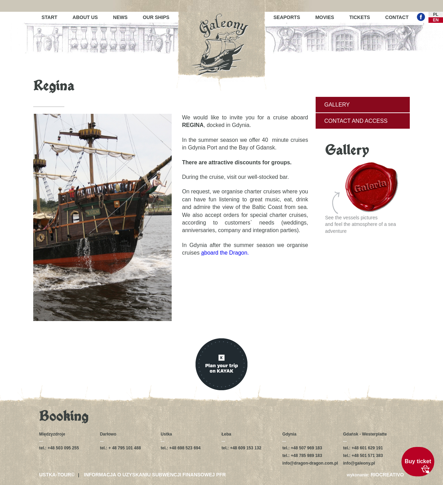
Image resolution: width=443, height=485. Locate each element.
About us (85, 17)
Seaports (286, 17)
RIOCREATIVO (387, 474)
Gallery (337, 105)
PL (435, 14)
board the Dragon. (224, 253)
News (120, 17)
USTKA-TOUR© (57, 474)
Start (49, 17)
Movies (324, 17)
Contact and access (356, 121)
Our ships (156, 17)
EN (436, 20)
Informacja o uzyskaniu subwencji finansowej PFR (155, 474)
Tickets (359, 17)
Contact (396, 17)
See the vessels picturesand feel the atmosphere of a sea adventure (362, 198)
